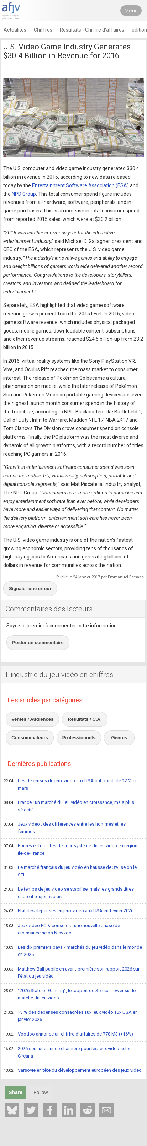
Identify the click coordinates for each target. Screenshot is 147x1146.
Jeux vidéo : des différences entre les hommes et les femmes (65, 827)
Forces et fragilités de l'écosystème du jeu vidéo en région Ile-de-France (70, 849)
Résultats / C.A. (84, 719)
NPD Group (24, 194)
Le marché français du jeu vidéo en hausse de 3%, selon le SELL (70, 870)
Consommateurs (29, 737)
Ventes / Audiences (32, 719)
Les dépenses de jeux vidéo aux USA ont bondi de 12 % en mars (71, 784)
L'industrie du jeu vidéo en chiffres (59, 674)
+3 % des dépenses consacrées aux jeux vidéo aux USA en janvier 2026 (71, 1015)
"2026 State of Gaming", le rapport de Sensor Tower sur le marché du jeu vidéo (70, 994)
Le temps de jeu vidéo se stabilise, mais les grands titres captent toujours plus (69, 892)
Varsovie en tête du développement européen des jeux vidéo (73, 1070)
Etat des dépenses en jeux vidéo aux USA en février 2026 (68, 911)
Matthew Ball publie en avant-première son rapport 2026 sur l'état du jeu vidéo (72, 972)
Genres (119, 737)
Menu (131, 10)
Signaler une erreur (30, 588)
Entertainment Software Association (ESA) (80, 185)
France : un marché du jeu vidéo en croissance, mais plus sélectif (69, 805)
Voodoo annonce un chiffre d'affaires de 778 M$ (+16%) (68, 1034)
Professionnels (78, 737)
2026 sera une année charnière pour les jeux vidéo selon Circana (68, 1052)
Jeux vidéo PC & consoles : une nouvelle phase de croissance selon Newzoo (62, 929)
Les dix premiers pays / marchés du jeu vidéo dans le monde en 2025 (73, 950)
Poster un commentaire (38, 642)
